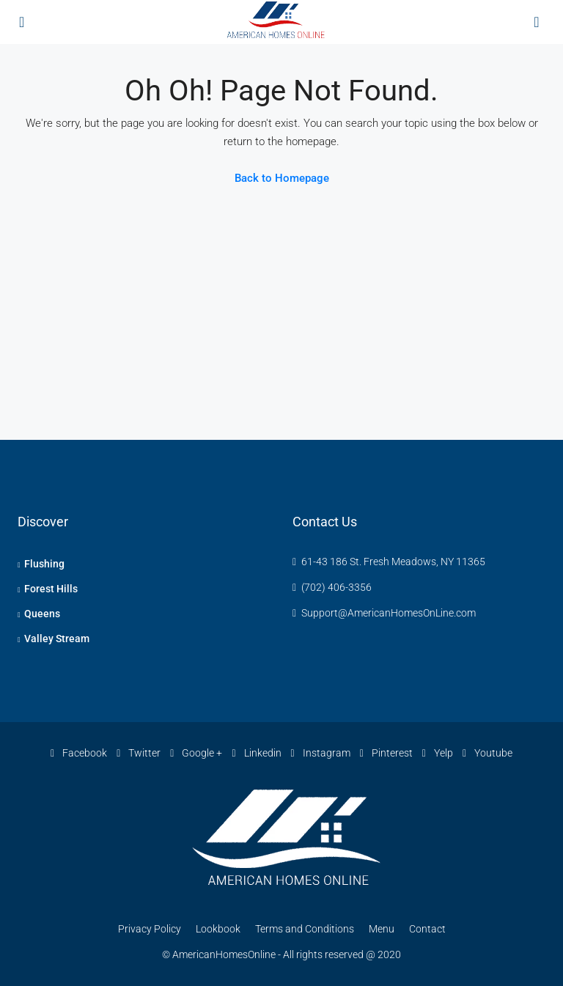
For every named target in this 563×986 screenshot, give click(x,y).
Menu (381, 929)
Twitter (140, 753)
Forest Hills (51, 589)
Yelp (438, 753)
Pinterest (387, 753)
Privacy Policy (149, 929)
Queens (42, 613)
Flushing (44, 564)
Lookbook (218, 929)
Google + (197, 753)
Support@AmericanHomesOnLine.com (388, 613)
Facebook (80, 753)
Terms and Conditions (304, 929)
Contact (427, 929)
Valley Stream (56, 638)
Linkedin (257, 753)
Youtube (487, 753)
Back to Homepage (282, 178)
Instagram (322, 753)
